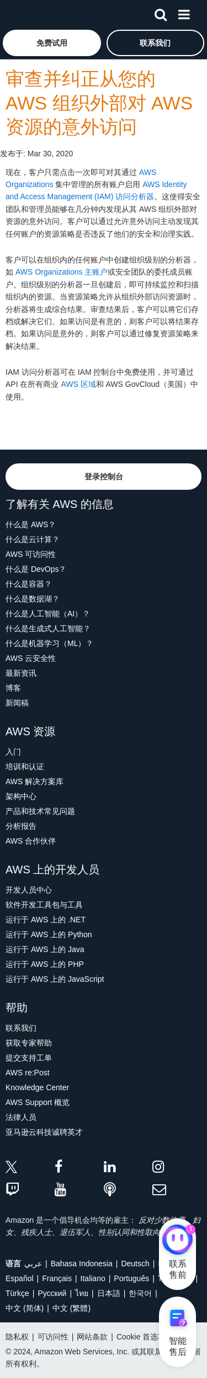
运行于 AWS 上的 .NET (46, 919)
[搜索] (160, 12)
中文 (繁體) (71, 1308)
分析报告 (21, 826)
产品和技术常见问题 (40, 811)
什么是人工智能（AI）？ (48, 613)
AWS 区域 (78, 384)
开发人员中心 (29, 889)
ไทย (81, 1293)
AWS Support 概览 (38, 1102)
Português (131, 1278)
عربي (33, 1263)
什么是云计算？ (33, 539)
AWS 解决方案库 (34, 781)
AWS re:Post (28, 1072)
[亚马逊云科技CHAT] (177, 1240)
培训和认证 (25, 766)
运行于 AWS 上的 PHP (45, 964)
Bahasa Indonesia (82, 1263)
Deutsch (135, 1263)
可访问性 (53, 1336)
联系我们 (21, 1028)
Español (20, 1278)
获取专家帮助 (29, 1042)
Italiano (93, 1278)
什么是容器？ (29, 583)
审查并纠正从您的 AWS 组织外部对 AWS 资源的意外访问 (99, 103)
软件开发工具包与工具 (44, 904)
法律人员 (21, 1117)
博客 (13, 687)
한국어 (140, 1293)
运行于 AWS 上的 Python (49, 934)
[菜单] (183, 12)
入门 (13, 751)
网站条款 (92, 1336)
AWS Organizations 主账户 (61, 271)
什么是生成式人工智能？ (48, 628)
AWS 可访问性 (31, 554)
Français (57, 1278)
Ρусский (52, 1293)
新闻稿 (17, 702)
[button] (52, 43)
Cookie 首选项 (141, 1336)
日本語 (108, 1293)
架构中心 (21, 796)
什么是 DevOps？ (36, 569)
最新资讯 (21, 673)
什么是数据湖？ (33, 598)
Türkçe (17, 1293)
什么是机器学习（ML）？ (49, 643)
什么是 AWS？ (31, 524)
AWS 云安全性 (31, 658)
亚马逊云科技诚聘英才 (44, 1132)
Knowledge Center (37, 1087)
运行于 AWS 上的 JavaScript (55, 979)
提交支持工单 (29, 1057)
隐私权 (17, 1336)
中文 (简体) (25, 1308)
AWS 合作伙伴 (31, 840)
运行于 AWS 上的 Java (45, 949)
